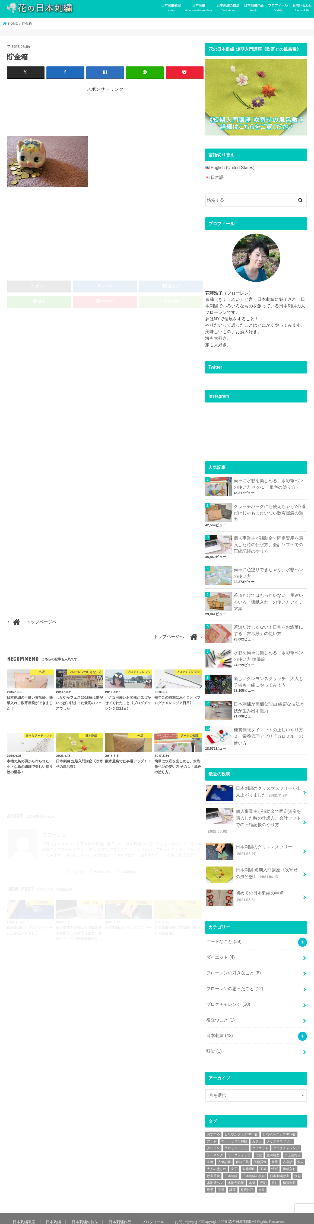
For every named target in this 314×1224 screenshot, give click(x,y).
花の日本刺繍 (236, 1215)
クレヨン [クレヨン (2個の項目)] (213, 1142)
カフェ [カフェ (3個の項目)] (257, 1134)
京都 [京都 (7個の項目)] (210, 1155)
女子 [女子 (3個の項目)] (234, 1162)
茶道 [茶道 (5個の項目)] (221, 1183)
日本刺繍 (198, 8)
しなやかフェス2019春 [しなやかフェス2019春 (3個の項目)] (279, 1128)
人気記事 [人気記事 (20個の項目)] (224, 1155)
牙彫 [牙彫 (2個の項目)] (263, 1176)
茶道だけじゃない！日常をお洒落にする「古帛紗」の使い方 (268, 628)
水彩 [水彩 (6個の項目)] (297, 1169)
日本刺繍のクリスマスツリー (249, 848)
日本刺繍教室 (171, 8)
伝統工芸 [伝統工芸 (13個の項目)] (242, 1155)
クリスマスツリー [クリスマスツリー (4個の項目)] (280, 1134)
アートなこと (223, 937)
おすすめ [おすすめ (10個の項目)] (213, 1128)
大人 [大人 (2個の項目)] (300, 1155)
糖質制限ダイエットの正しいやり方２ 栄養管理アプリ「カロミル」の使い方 (268, 734)
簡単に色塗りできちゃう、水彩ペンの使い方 (268, 571)
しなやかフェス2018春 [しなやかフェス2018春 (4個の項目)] (241, 1128)
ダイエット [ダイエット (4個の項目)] (260, 1142)
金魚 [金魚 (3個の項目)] (261, 1183)
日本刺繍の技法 (228, 8)
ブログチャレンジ (228, 998)
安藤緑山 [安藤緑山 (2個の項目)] (248, 1162)
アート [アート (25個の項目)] (212, 1134)
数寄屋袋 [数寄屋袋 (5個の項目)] (213, 1169)
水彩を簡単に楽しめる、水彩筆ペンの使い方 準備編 (268, 654)
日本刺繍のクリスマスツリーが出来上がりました (253, 791)
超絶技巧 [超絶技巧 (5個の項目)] (246, 1183)
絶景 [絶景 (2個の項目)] (210, 1183)
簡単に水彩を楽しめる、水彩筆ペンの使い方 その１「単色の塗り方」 (268, 483)
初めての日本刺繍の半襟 (244, 894)
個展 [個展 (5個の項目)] (274, 1155)
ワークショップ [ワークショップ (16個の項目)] (239, 1148)
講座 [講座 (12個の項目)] (232, 1183)
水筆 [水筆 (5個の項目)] (252, 1176)
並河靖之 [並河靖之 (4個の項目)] (273, 1148)
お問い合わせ (302, 8)
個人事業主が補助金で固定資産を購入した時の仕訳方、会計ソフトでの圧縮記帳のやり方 (268, 544)
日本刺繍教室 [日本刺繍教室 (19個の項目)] (279, 1169)
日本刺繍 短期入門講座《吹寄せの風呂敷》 (254, 871)
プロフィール (278, 8)
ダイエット (220, 953)
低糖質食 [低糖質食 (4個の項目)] (260, 1155)
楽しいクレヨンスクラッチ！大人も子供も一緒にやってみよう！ (268, 679)
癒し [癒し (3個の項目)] (274, 1176)
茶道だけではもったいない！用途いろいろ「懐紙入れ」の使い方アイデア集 (268, 600)
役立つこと (220, 1014)
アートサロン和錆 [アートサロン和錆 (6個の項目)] (234, 1134)
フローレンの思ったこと (234, 983)
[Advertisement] (105, 113)
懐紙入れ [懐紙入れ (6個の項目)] (289, 1162)
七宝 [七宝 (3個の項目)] (258, 1148)
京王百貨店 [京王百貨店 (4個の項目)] (292, 1148)
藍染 (213, 1044)
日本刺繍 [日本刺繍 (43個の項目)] (230, 1169)
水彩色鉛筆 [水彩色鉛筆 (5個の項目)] (236, 1176)
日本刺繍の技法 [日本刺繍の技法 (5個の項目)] (253, 1169)
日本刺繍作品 (254, 8)
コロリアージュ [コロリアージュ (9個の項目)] (235, 1142)
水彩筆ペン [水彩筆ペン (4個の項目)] (215, 1176)
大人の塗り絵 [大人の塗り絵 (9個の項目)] (216, 1162)
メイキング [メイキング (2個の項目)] (215, 1148)
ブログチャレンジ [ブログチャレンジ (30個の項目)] (286, 1142)
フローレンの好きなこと (233, 968)
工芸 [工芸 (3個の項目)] (263, 1162)
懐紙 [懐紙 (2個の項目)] (274, 1162)
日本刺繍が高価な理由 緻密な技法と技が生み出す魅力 (269, 705)
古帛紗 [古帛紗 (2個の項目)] (288, 1155)
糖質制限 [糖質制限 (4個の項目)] (289, 1176)
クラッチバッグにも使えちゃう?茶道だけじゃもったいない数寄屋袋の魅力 (270, 512)
